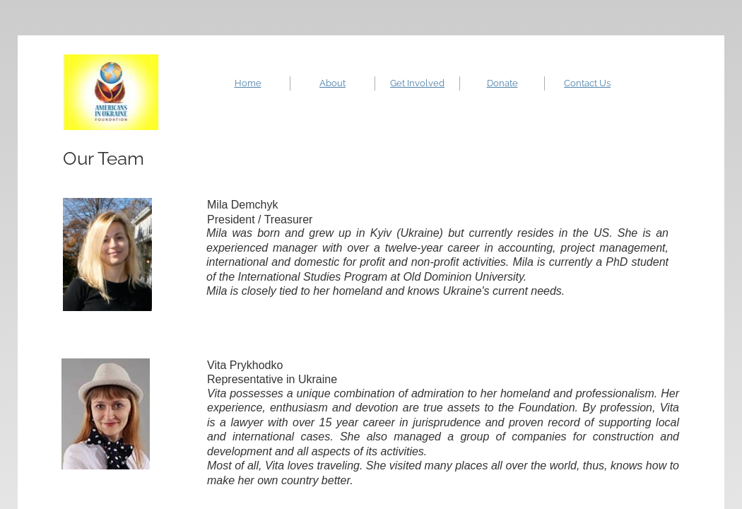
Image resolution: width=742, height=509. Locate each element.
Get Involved (417, 83)
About (332, 83)
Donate (502, 83)
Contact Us (587, 83)
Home (248, 83)
